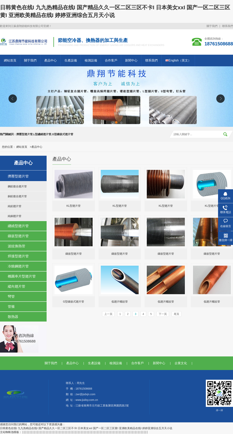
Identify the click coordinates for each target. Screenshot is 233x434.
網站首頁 (10, 60)
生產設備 (70, 60)
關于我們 (212, 26)
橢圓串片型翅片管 (22, 276)
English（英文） (178, 60)
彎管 (11, 296)
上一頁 (108, 314)
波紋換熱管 (16, 246)
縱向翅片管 (16, 286)
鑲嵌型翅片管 (18, 236)
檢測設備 (91, 60)
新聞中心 (131, 60)
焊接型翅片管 (18, 256)
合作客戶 (111, 60)
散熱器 (13, 317)
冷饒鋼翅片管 (18, 266)
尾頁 (176, 314)
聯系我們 (227, 26)
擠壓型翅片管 (18, 176)
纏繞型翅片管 (18, 226)
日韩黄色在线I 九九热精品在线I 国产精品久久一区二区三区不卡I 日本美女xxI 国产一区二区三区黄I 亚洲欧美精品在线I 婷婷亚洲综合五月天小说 (86, 428)
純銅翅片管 (14, 216)
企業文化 (181, 363)
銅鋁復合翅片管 (17, 196)
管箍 (11, 307)
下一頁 (163, 314)
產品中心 (50, 60)
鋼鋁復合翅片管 (17, 186)
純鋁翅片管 (14, 206)
